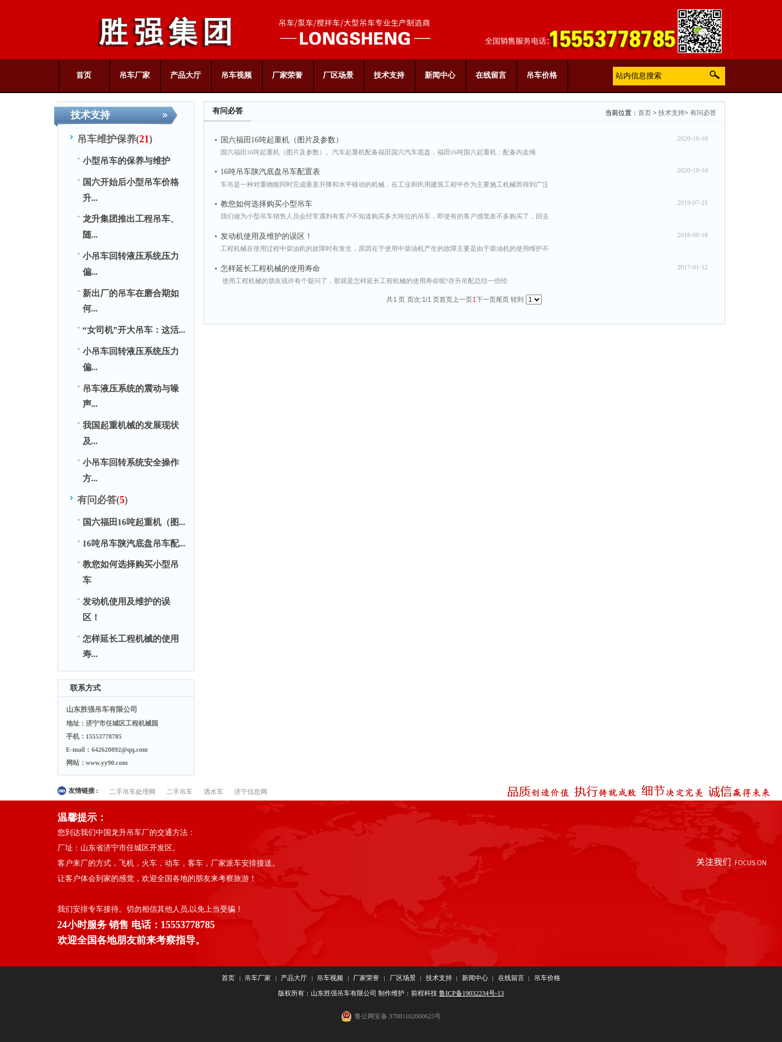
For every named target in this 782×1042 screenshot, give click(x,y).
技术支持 (671, 113)
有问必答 (703, 113)
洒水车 (213, 792)
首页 (644, 113)
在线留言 (511, 978)
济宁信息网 (250, 792)
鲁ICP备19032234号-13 (471, 993)
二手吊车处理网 (132, 792)
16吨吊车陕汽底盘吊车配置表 (270, 172)
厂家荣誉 (366, 978)
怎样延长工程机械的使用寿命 (270, 268)
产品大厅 (294, 978)
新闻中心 (475, 978)
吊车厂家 (258, 978)
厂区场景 (403, 978)
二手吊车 (179, 792)
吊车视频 (330, 978)
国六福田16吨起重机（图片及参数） (282, 140)
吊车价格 (547, 978)
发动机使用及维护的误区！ (266, 236)
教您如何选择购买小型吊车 (266, 204)
